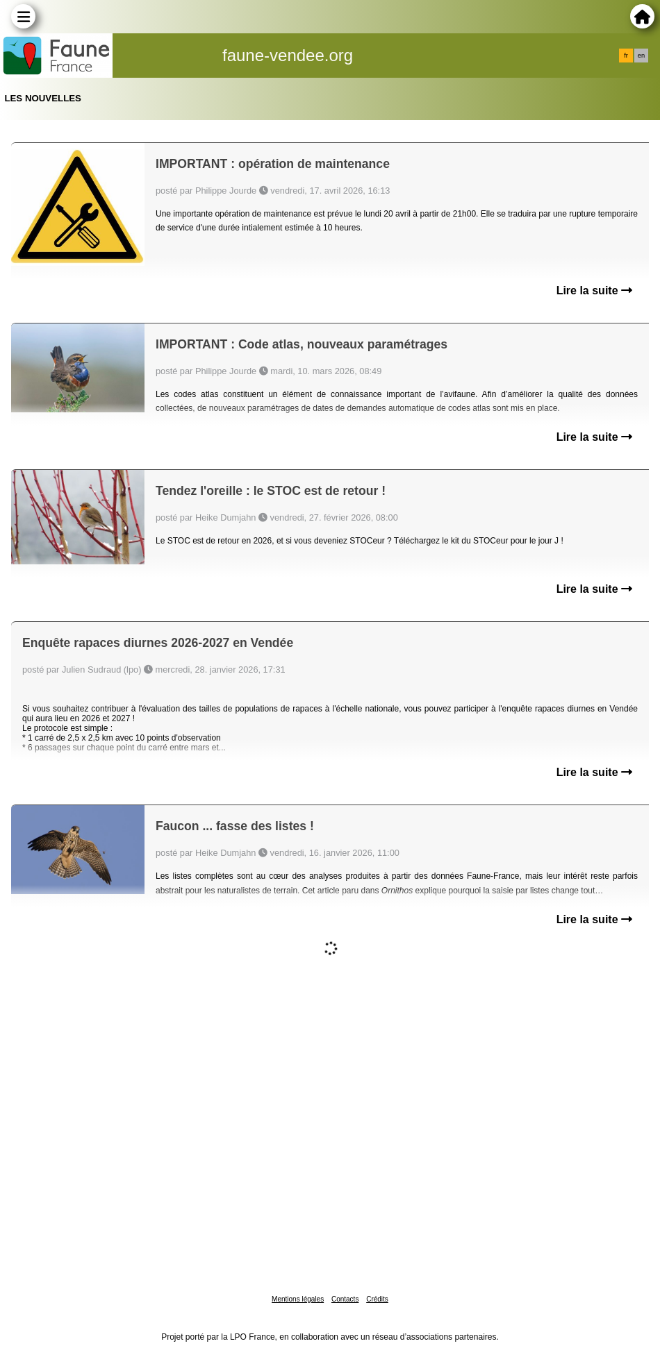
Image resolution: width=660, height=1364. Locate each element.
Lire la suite (594, 290)
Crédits (377, 1299)
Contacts (344, 1299)
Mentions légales (298, 1299)
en (641, 55)
